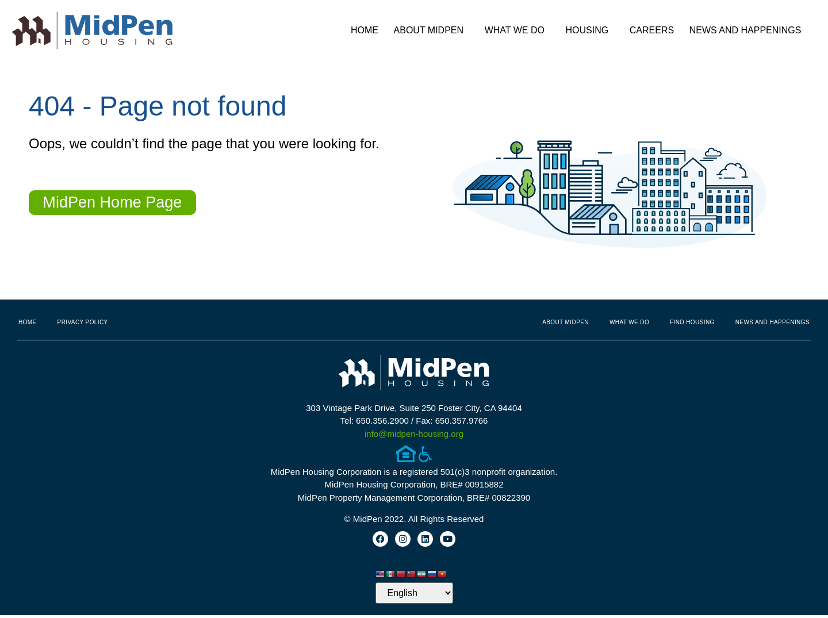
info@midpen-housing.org (414, 434)
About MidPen (432, 30)
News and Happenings (748, 30)
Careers (652, 30)
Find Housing (692, 322)
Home (364, 30)
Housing (590, 30)
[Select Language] (414, 596)
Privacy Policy (82, 322)
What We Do (517, 30)
